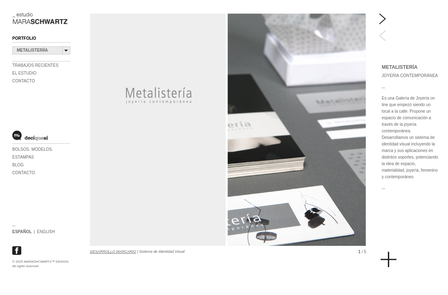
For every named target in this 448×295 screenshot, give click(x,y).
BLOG (18, 165)
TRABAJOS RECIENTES (35, 65)
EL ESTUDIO (24, 73)
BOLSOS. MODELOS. (32, 149)
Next (382, 19)
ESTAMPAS (23, 157)
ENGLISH (46, 231)
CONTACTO (23, 172)
